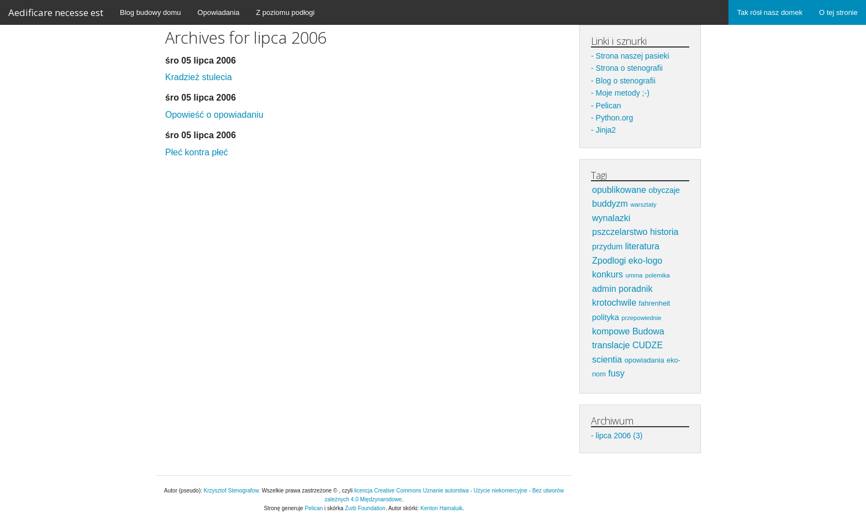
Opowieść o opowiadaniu (214, 114)
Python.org (614, 117)
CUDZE (647, 345)
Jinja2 (606, 129)
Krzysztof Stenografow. (233, 491)
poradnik (635, 289)
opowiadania (644, 360)
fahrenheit (654, 303)
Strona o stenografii (629, 68)
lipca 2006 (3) (619, 435)
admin (604, 289)
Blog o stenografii (626, 80)
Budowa (648, 331)
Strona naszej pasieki (632, 55)
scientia (607, 359)
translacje (611, 345)
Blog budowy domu (150, 12)
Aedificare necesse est (55, 12)
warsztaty (643, 204)
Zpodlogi (609, 260)
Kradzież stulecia (198, 77)
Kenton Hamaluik (441, 508)
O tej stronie (838, 12)
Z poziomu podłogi (285, 12)
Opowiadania (219, 12)
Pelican (608, 105)
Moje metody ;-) (623, 92)
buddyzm (610, 203)
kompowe (611, 331)
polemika (657, 275)
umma (633, 275)
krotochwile (614, 302)
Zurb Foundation (365, 508)
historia (664, 232)
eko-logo (645, 260)
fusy (616, 373)
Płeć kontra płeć (196, 152)
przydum (607, 246)
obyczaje (664, 190)
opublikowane (619, 190)
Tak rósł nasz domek (769, 12)
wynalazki (611, 218)
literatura (642, 246)
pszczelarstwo (619, 232)
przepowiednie (641, 318)
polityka (605, 317)
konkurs (607, 274)
